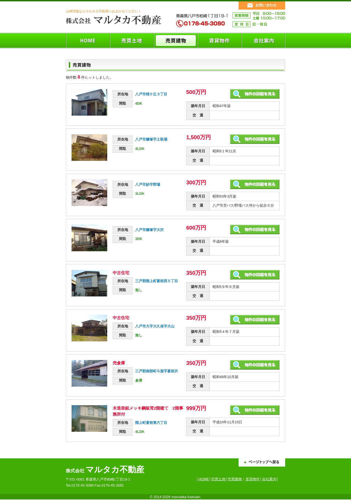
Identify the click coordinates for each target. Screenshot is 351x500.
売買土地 (218, 479)
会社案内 (269, 479)
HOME (203, 479)
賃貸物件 (252, 479)
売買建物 (235, 479)
